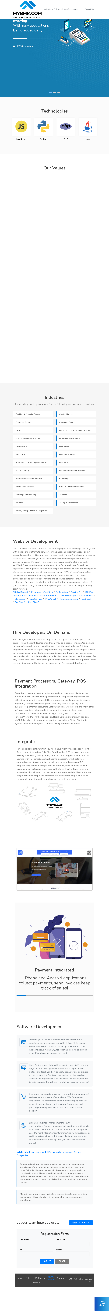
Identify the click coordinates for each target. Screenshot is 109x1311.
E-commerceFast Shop (42, 592)
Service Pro (76, 592)
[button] (50, 92)
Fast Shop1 (86, 598)
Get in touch (81, 1222)
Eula (27, 1278)
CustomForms (86, 595)
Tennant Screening (69, 598)
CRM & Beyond (20, 592)
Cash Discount (29, 595)
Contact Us (89, 9)
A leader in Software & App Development (62, 9)
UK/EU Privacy (51, 1278)
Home (20, 1278)
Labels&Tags (35, 598)
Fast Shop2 (19, 602)
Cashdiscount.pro (68, 595)
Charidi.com (20, 598)
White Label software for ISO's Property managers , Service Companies (49, 1153)
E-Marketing (61, 592)
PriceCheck (50, 598)
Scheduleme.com (47, 595)
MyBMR (69, 1278)
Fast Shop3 (33, 602)
